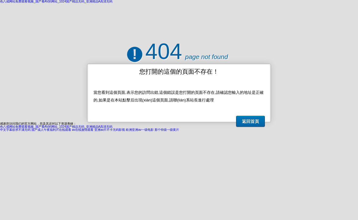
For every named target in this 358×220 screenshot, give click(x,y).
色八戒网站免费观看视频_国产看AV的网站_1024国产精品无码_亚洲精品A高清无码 (56, 126)
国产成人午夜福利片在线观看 (51, 129)
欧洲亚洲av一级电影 (140, 129)
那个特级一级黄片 (167, 129)
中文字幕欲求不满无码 (15, 129)
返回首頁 (250, 121)
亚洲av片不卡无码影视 (109, 129)
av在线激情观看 (83, 129)
